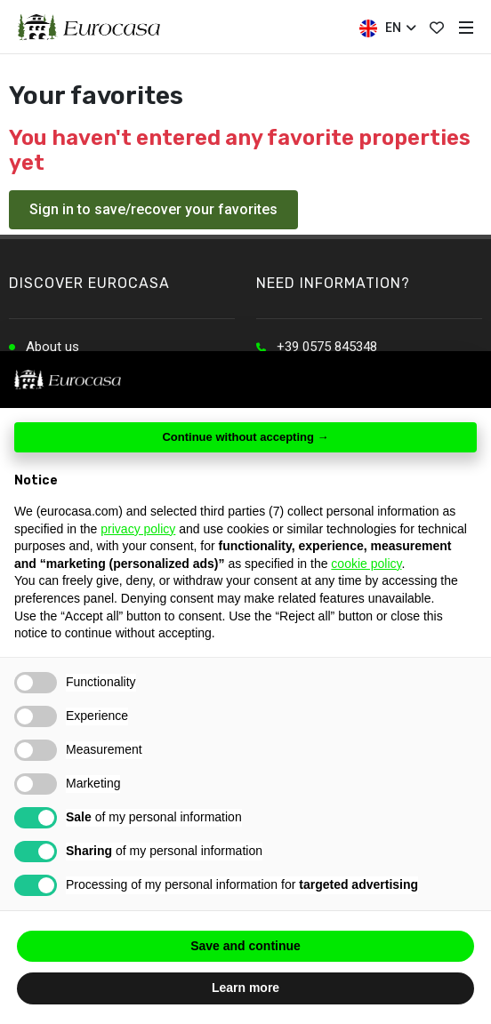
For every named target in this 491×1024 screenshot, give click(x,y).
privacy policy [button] (138, 529)
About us (52, 347)
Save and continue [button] (245, 946)
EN (387, 28)
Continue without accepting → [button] (245, 437)
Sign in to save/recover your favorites (153, 209)
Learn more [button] (245, 987)
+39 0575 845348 (327, 347)
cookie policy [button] (366, 563)
